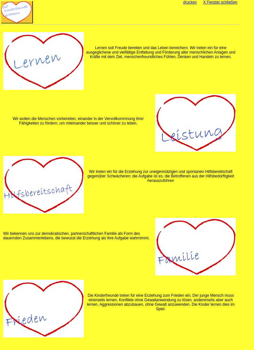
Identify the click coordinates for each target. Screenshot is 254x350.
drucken (190, 2)
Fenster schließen (220, 2)
